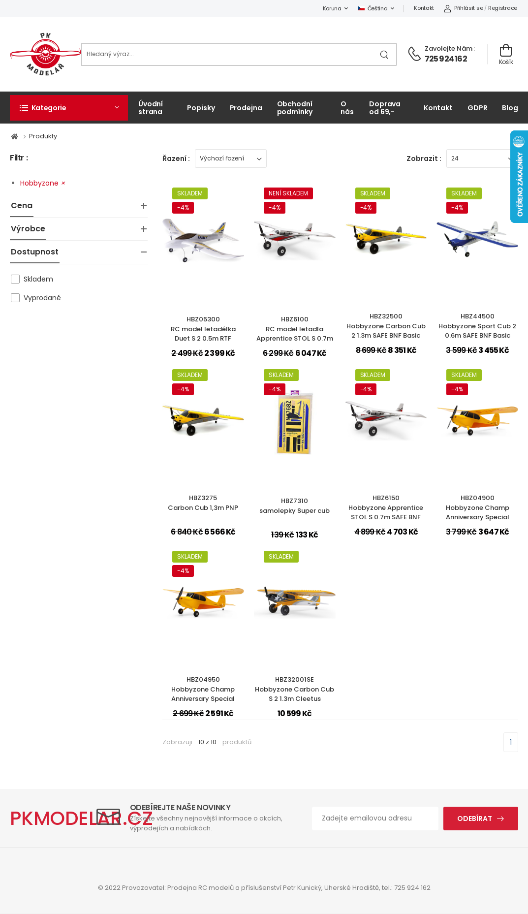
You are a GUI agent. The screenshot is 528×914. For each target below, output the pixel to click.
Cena (21, 205)
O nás (347, 107)
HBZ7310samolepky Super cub (294, 505)
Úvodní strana (150, 107)
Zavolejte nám (448, 48)
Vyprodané (42, 298)
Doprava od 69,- (385, 107)
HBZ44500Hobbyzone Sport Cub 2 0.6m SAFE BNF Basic (477, 326)
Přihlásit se (463, 8)
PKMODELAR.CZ (81, 818)
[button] (69, 108)
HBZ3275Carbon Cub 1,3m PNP (203, 502)
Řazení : (176, 158)
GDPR (477, 108)
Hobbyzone (42, 183)
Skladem (38, 279)
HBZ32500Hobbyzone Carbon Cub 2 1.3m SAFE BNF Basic (386, 326)
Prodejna (246, 108)
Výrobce (28, 228)
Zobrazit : (423, 158)
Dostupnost (35, 251)
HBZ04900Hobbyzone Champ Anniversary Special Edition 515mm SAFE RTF (477, 512)
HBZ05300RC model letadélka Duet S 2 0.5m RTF (203, 329)
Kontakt (424, 8)
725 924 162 (446, 58)
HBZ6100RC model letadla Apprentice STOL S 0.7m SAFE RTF (294, 334)
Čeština (373, 8)
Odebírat (474, 818)
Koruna (332, 8)
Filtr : (19, 158)
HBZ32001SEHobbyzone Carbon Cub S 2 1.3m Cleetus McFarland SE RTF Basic (294, 694)
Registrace (502, 8)
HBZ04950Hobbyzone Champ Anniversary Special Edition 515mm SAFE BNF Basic (203, 699)
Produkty (43, 136)
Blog (510, 108)
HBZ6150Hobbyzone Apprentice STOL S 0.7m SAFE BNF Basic (385, 512)
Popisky (201, 108)
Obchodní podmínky (294, 107)
